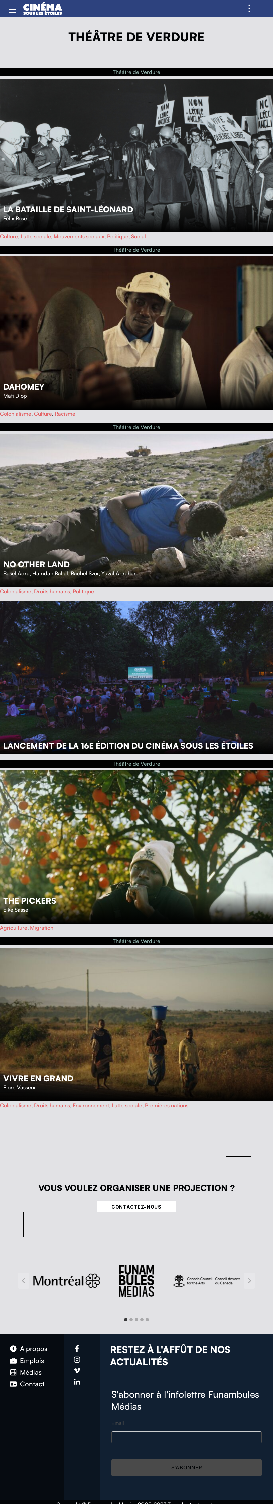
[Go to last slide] (23, 1281)
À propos (33, 1348)
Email (117, 1423)
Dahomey (23, 387)
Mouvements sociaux (79, 236)
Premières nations (166, 1105)
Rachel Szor (85, 573)
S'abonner (186, 1467)
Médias (31, 1372)
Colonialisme (15, 413)
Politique (117, 236)
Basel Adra (16, 573)
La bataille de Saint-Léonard (68, 209)
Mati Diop (15, 395)
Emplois (32, 1360)
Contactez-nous (136, 1207)
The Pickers (29, 901)
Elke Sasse (15, 909)
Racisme (65, 413)
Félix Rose (15, 218)
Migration (41, 927)
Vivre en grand (38, 1078)
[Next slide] (249, 1281)
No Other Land (36, 564)
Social (138, 236)
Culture (9, 236)
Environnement (91, 1105)
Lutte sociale (36, 236)
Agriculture (13, 927)
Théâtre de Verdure (136, 72)
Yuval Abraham (120, 573)
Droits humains (52, 591)
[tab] (125, 1319)
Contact (32, 1384)
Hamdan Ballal (50, 573)
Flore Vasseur (19, 1087)
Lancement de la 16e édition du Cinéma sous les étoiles (128, 746)
